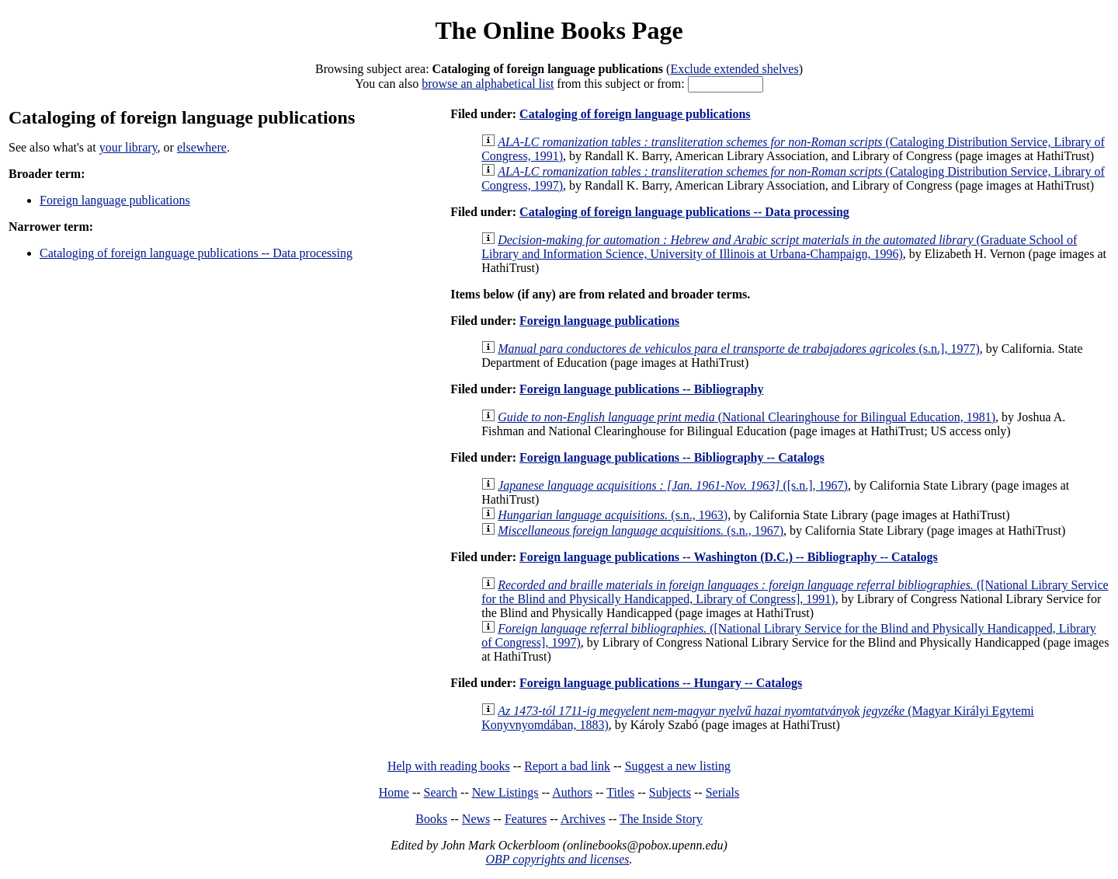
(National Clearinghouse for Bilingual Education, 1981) (746, 417)
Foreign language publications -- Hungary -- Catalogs (660, 682)
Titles (620, 792)
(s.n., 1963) (612, 514)
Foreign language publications (115, 200)
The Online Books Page (558, 30)
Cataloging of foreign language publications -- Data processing (196, 253)
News (476, 818)
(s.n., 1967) (640, 530)
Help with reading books (448, 766)
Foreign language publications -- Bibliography (641, 389)
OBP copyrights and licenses (557, 859)
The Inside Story (661, 818)
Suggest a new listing (678, 766)
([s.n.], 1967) (673, 485)
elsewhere (202, 147)
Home (394, 792)
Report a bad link (567, 766)
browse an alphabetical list (488, 83)
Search (441, 792)
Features (526, 818)
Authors (572, 792)
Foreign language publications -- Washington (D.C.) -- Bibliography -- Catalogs (728, 556)
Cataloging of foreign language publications (635, 113)
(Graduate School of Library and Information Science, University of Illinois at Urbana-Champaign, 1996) (779, 246)
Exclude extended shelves (734, 68)
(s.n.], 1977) (739, 348)
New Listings (505, 792)
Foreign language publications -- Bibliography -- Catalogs (672, 457)
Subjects (670, 792)
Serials (723, 792)
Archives (583, 818)
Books (431, 818)
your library (128, 147)
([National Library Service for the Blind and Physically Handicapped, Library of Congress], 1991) (794, 591)
